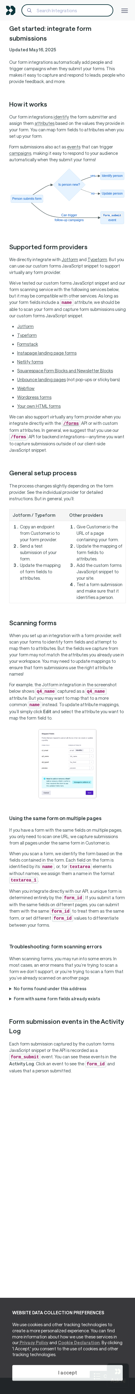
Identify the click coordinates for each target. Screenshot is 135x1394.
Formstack (27, 344)
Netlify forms (30, 361)
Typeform (97, 259)
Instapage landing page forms (47, 353)
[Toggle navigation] (124, 10)
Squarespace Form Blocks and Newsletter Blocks (65, 370)
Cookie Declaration (79, 1342)
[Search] (67, 10)
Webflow (26, 388)
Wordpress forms (34, 397)
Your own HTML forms (39, 406)
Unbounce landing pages (41, 379)
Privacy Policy (33, 1342)
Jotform (70, 259)
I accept (67, 1372)
